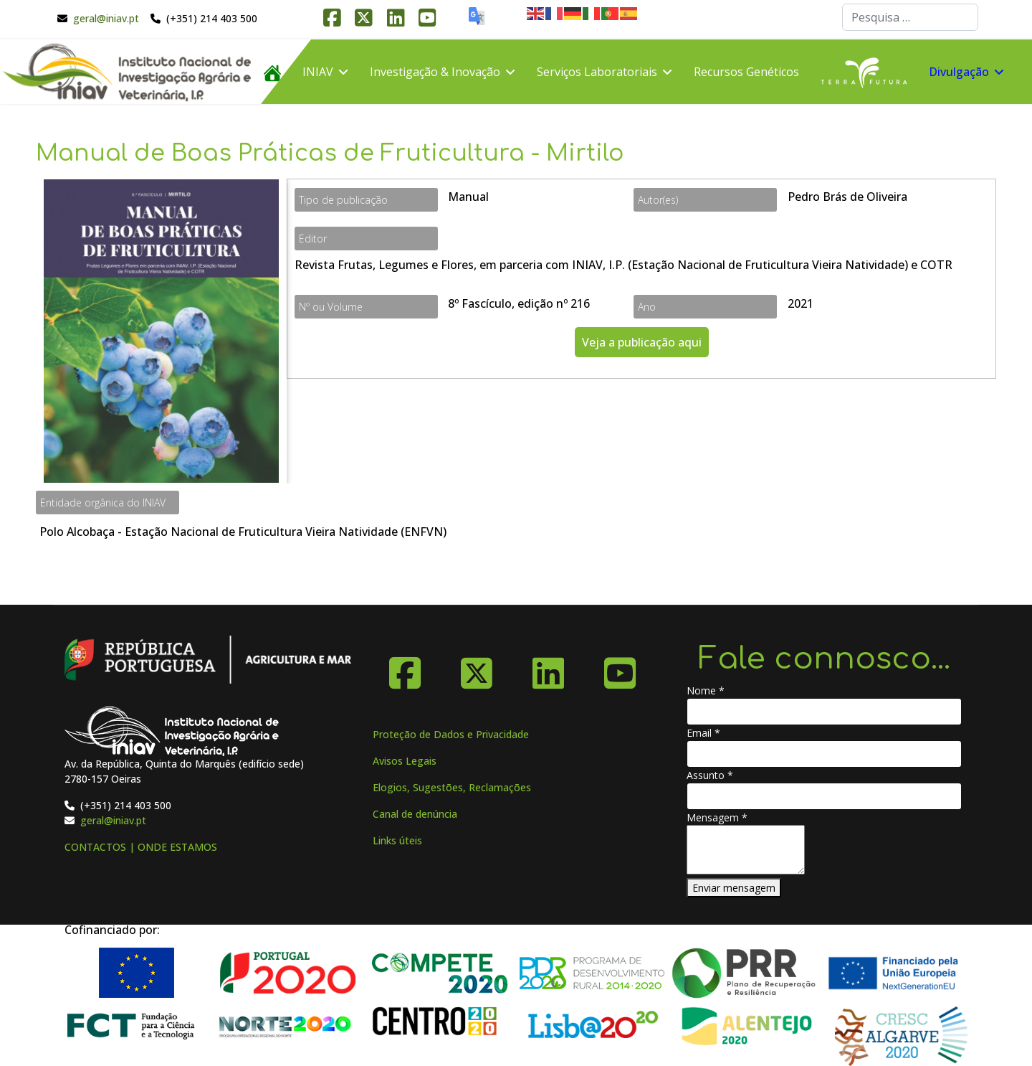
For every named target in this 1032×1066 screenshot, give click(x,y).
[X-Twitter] (476, 668)
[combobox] (910, 17)
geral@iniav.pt (106, 18)
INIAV (317, 72)
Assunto (710, 775)
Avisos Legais (404, 761)
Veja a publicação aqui (642, 342)
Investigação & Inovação (435, 72)
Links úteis (397, 840)
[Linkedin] (548, 668)
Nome (706, 690)
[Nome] (824, 711)
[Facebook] (405, 668)
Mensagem (717, 817)
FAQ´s (279, 136)
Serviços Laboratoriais (597, 72)
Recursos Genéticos (746, 72)
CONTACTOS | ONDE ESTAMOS (140, 847)
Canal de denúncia (415, 814)
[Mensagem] (746, 849)
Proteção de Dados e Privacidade (451, 734)
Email (703, 733)
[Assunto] (824, 796)
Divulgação (959, 72)
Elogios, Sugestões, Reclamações (452, 787)
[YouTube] (620, 668)
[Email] (824, 754)
